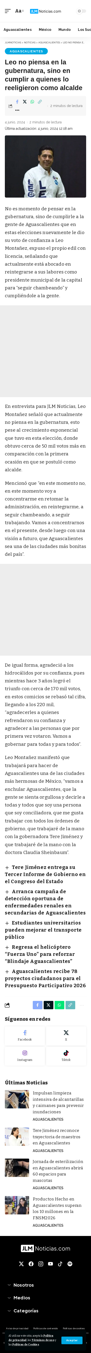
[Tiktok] (66, 1056)
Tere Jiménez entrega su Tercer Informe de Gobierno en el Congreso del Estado (45, 874)
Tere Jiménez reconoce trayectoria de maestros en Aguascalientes (57, 1137)
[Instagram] (25, 1056)
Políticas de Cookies (25, 1344)
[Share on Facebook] (17, 102)
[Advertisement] (45, 351)
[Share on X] (24, 102)
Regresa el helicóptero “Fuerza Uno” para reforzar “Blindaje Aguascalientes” (40, 954)
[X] (66, 1035)
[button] (72, 1340)
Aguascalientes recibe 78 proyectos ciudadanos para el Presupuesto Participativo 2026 (45, 978)
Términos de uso (43, 1340)
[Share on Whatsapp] (32, 102)
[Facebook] (25, 1035)
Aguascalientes (26, 51)
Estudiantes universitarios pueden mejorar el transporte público (43, 930)
